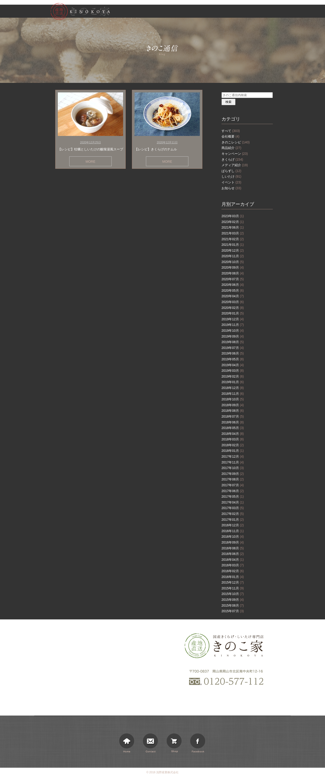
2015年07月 (232, 611)
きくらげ (232, 159)
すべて (230, 131)
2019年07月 (232, 348)
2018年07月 (232, 416)
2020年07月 (232, 279)
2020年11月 (232, 256)
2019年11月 (232, 325)
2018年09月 (232, 405)
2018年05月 (232, 428)
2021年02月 (232, 239)
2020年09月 (232, 267)
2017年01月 (232, 519)
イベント (231, 182)
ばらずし (231, 171)
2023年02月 (232, 222)
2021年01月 (232, 245)
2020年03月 (232, 302)
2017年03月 (232, 508)
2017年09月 (232, 474)
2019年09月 (232, 336)
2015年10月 (232, 594)
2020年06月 (232, 285)
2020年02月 (232, 308)
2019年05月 (232, 359)
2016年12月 (232, 525)
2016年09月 (232, 542)
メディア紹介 (234, 165)
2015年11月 (232, 588)
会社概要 (230, 136)
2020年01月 (232, 313)
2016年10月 (232, 536)
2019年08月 (232, 342)
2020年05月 (232, 290)
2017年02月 (232, 514)
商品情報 (207, 12)
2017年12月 (232, 456)
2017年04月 (232, 502)
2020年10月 (232, 262)
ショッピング (266, 12)
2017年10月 (232, 468)
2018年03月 (232, 439)
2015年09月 (232, 599)
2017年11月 (232, 462)
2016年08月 (232, 548)
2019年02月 (232, 376)
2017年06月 (232, 491)
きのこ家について (184, 12)
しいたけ (231, 176)
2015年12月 (232, 582)
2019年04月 (232, 365)
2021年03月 (232, 233)
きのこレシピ (235, 142)
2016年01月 (232, 577)
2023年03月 (232, 216)
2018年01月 (232, 451)
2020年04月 (232, 296)
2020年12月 (232, 250)
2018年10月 (232, 399)
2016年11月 (232, 531)
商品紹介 (231, 148)
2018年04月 (232, 434)
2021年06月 (232, 227)
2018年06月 (232, 422)
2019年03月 (232, 370)
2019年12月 (232, 319)
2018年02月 (232, 445)
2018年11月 (232, 393)
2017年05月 (232, 496)
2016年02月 (232, 571)
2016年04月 (232, 559)
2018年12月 (232, 388)
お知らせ (226, 12)
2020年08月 (232, 273)
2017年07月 (232, 485)
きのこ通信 (245, 12)
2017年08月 (232, 479)
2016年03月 (232, 565)
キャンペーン (234, 153)
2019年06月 (232, 353)
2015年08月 (232, 605)
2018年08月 (232, 410)
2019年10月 (232, 330)
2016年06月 (232, 554)
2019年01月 (232, 382)
